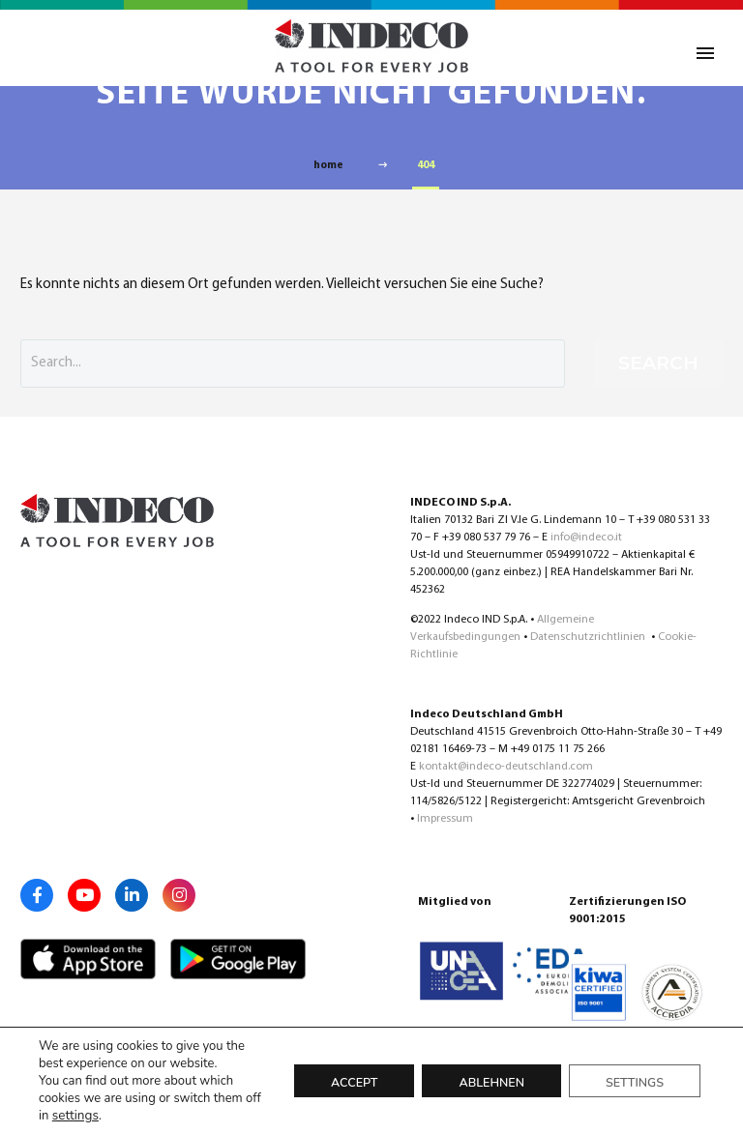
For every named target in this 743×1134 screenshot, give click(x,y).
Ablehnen (491, 1082)
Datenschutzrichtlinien (589, 637)
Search (658, 363)
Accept (354, 1082)
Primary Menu (705, 53)
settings (74, 1115)
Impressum (445, 819)
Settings (635, 1082)
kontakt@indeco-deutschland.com (506, 766)
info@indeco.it (586, 537)
